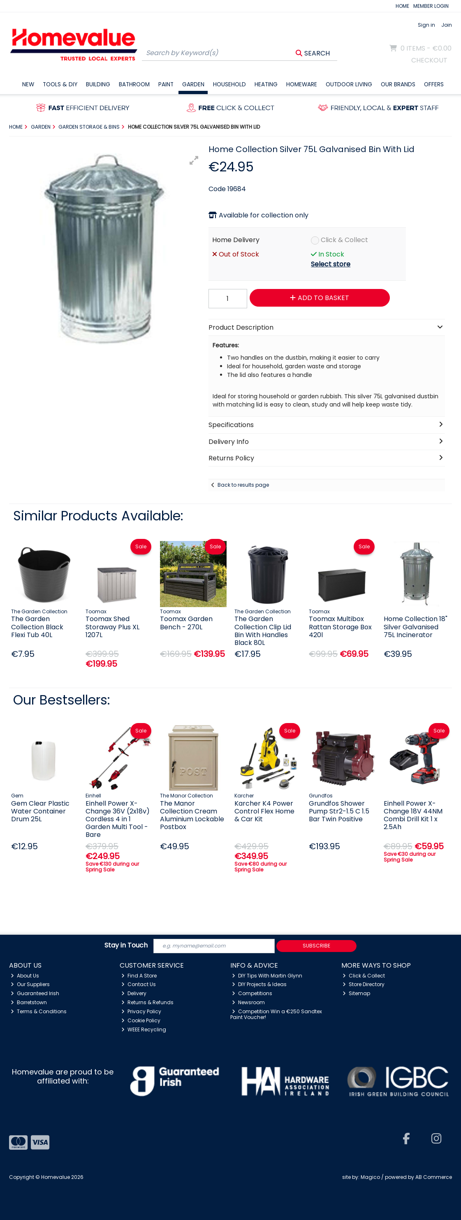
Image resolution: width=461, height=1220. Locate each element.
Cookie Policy (140, 1020)
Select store (330, 264)
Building (98, 84)
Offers (434, 84)
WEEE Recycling (143, 1029)
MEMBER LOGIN (431, 5)
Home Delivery (235, 240)
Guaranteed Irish (35, 993)
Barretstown (29, 1002)
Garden (193, 84)
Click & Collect (344, 240)
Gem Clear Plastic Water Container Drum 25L (40, 811)
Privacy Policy (141, 1011)
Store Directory (364, 984)
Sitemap (356, 993)
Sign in (426, 24)
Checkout (429, 60)
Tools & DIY (60, 84)
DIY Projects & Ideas (259, 984)
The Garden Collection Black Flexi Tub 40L (37, 626)
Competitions (252, 993)
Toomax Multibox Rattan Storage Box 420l (340, 626)
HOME (402, 5)
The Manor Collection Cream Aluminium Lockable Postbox (192, 815)
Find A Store (139, 975)
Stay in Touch (126, 945)
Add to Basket (319, 298)
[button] (194, 160)
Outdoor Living (349, 84)
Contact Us (138, 984)
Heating (266, 84)
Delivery (133, 993)
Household (229, 84)
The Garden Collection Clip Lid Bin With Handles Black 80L (262, 630)
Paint (166, 84)
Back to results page (243, 484)
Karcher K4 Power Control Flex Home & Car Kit (264, 811)
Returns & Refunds (147, 1002)
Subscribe (316, 945)
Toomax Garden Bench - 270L (186, 622)
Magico (370, 1177)
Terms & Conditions (39, 1011)
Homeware (301, 84)
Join (446, 24)
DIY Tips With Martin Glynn (267, 975)
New (28, 84)
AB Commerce (433, 1177)
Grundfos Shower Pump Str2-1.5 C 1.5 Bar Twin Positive (339, 811)
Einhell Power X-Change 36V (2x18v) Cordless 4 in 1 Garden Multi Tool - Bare (118, 819)
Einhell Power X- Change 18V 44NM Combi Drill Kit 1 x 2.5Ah (413, 815)
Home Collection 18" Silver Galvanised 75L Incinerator (415, 626)
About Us (25, 975)
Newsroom (248, 1002)
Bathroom (134, 84)
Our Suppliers (30, 984)
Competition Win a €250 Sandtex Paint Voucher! (276, 1014)
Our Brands (398, 84)
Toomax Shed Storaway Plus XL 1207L (112, 626)
